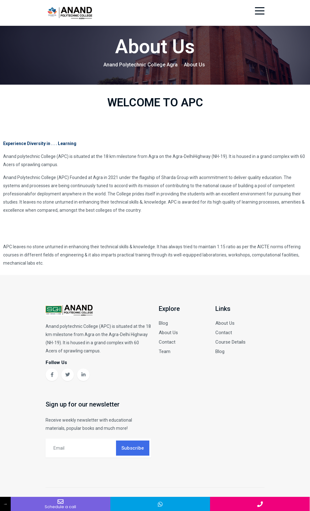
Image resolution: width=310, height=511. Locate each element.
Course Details (230, 343)
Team (164, 353)
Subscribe (132, 449)
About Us (168, 334)
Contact (167, 343)
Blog (163, 324)
